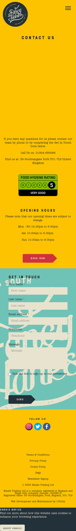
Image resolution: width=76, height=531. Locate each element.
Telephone (15, 329)
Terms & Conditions (38, 455)
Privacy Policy (38, 461)
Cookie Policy (38, 467)
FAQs (38, 473)
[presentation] (37, 385)
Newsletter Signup (38, 479)
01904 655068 (45, 153)
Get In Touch (62, 142)
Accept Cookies (12, 528)
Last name (17, 299)
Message (14, 344)
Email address (19, 314)
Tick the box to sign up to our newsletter (38, 374)
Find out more (9, 513)
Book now (38, 257)
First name (17, 284)
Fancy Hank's (15, 14)
